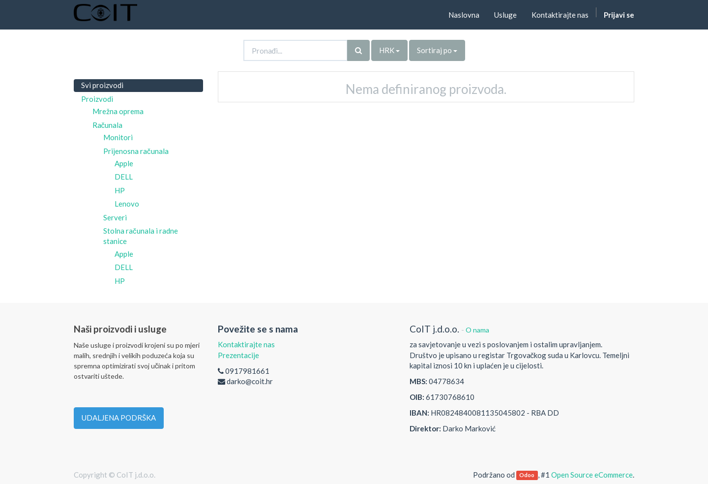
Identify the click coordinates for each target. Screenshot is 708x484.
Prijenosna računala (136, 151)
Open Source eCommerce (592, 474)
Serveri (115, 217)
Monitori (118, 137)
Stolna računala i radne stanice (140, 235)
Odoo (526, 475)
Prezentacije (238, 355)
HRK (389, 50)
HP (120, 190)
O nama (477, 330)
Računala (107, 125)
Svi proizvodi (102, 85)
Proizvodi (97, 98)
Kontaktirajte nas (246, 344)
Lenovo (127, 203)
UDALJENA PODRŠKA (119, 417)
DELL (124, 176)
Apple (124, 163)
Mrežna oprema (118, 111)
